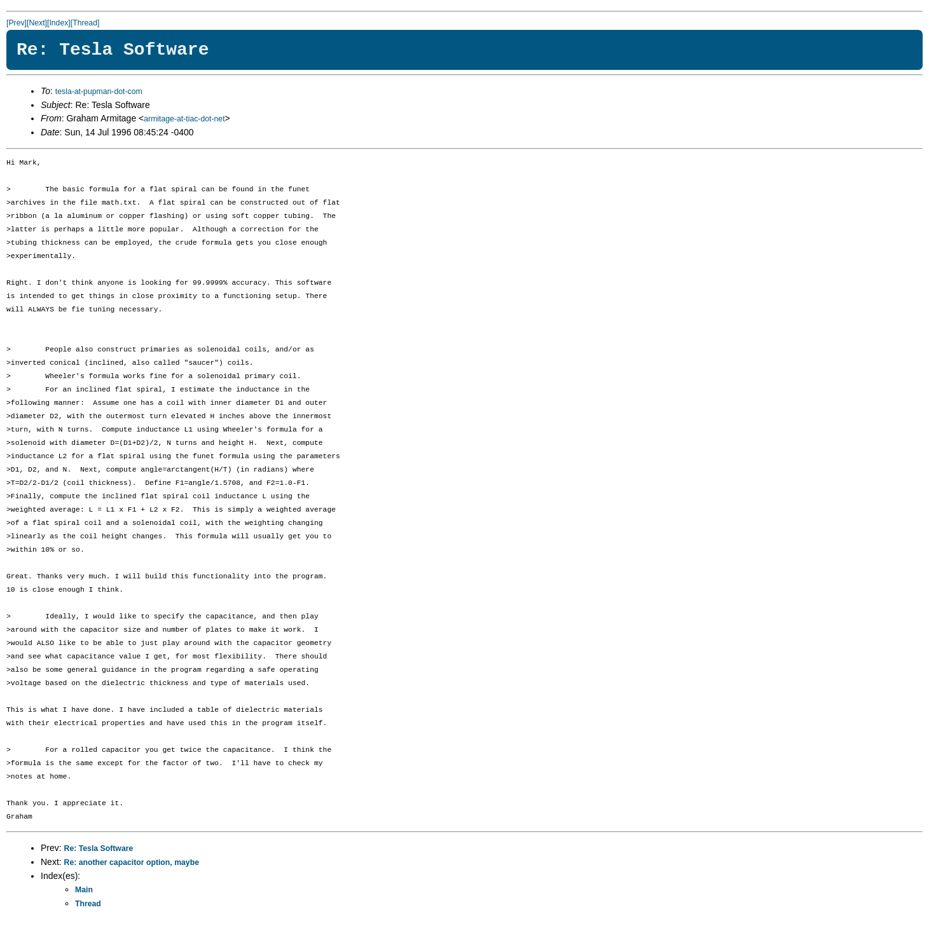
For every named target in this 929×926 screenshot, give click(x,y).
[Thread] (85, 22)
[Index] (59, 22)
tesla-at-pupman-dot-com (98, 91)
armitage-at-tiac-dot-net (184, 118)
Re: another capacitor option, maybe (131, 862)
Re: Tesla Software (99, 848)
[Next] (37, 22)
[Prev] (16, 22)
